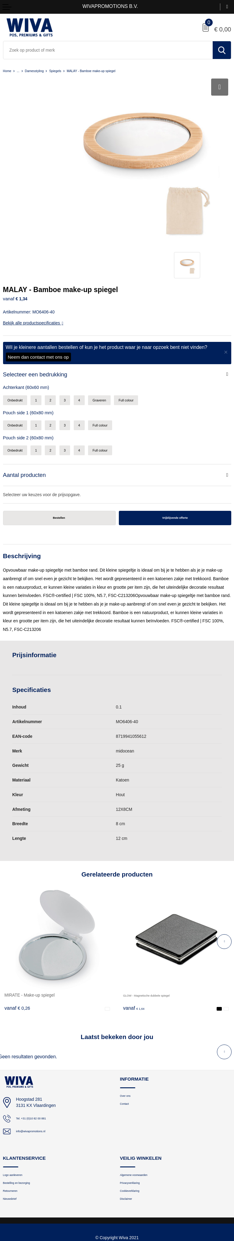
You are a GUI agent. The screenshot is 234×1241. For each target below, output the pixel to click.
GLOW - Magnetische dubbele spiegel (158, 948)
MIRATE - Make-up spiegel (30, 948)
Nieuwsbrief (13, 1158)
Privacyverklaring (135, 1139)
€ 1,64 (136, 961)
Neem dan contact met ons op (38, 303)
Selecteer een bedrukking (39, 320)
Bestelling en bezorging (23, 1139)
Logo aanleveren (18, 1129)
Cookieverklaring (135, 1148)
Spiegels (65, 70)
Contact (127, 1059)
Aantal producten (27, 426)
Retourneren (14, 1148)
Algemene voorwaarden (141, 1129)
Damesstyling (40, 70)
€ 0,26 (17, 961)
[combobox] (108, 50)
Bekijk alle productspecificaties (33, 268)
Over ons (128, 1049)
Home (8, 70)
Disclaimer (129, 1158)
